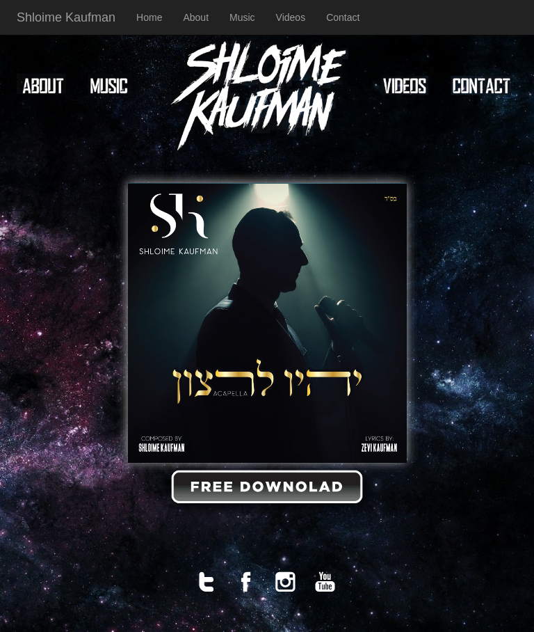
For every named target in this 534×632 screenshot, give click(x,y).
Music (242, 17)
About (196, 17)
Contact (342, 17)
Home (149, 17)
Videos (291, 17)
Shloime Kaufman (66, 17)
